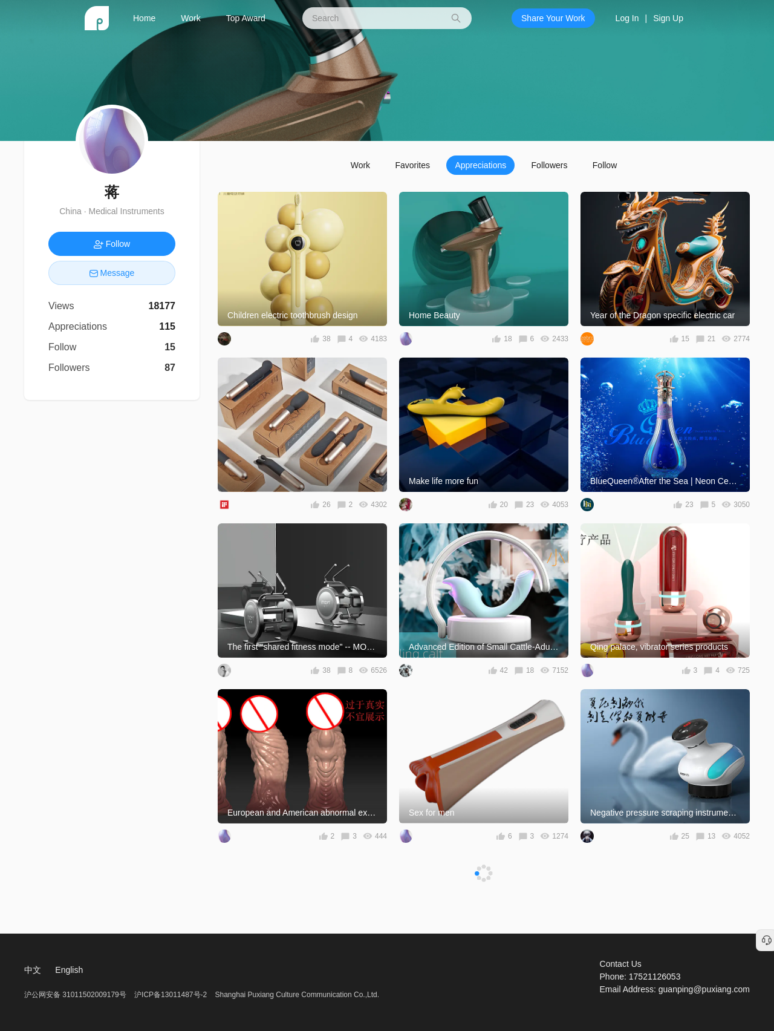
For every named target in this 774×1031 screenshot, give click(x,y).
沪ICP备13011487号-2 (170, 994)
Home (144, 18)
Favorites (412, 165)
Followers (550, 165)
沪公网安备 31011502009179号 (76, 994)
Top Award (245, 18)
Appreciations (480, 165)
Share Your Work (553, 18)
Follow (605, 165)
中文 (32, 970)
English (69, 970)
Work (190, 18)
